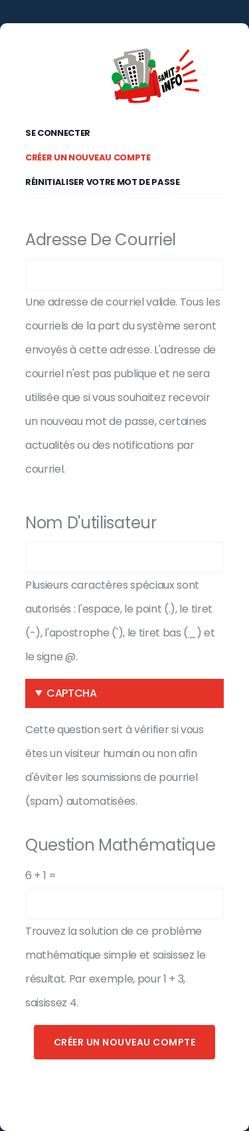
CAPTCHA (71, 693)
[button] (124, 693)
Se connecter (57, 133)
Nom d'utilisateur (91, 523)
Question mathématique (120, 845)
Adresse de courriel (100, 240)
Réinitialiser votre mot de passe (102, 182)
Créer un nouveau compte (94, 155)
